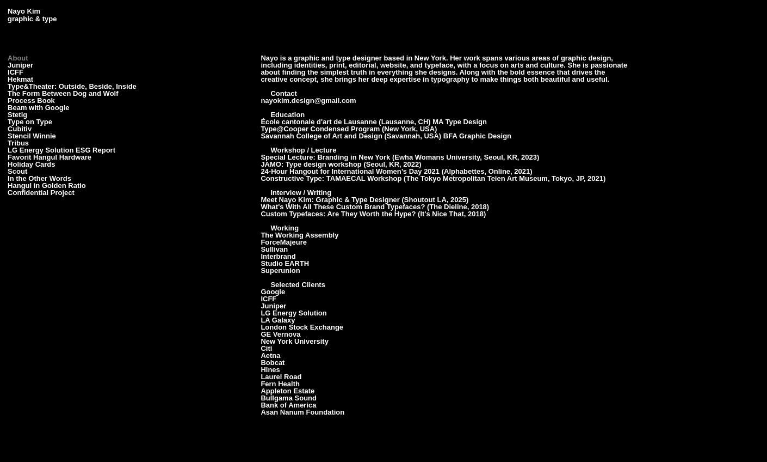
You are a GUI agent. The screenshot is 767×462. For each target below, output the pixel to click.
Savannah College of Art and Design (321, 136)
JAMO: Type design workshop (311, 164)
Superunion (280, 270)
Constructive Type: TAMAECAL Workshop (331, 178)
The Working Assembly (299, 235)
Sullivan (274, 249)
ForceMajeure (284, 242)
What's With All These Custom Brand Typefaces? (343, 207)
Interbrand (278, 256)
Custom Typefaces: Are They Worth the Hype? (338, 214)
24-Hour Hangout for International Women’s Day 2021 (350, 171)
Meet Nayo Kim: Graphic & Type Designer (330, 200)
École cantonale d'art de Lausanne (318, 122)
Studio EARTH (285, 263)
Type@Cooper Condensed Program (320, 129)
